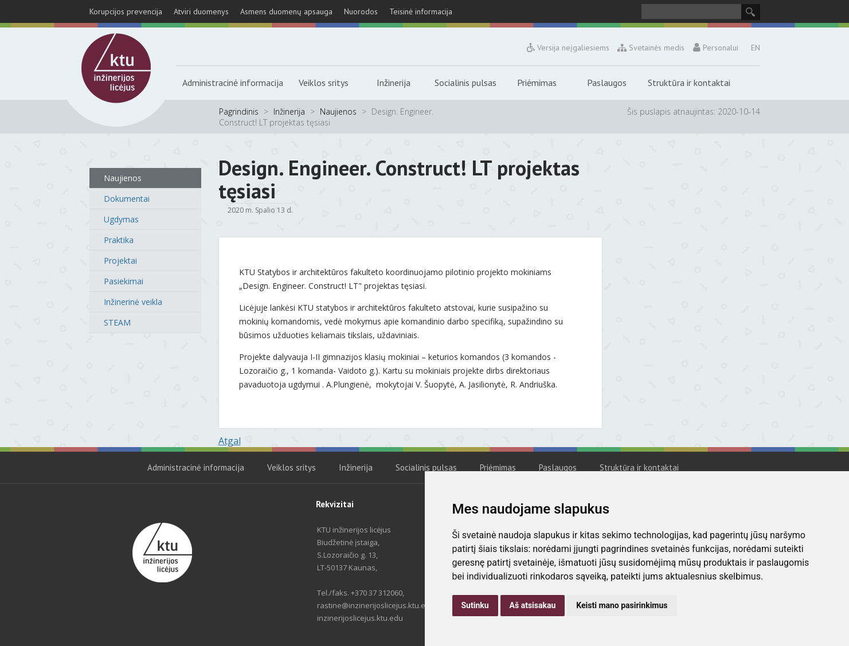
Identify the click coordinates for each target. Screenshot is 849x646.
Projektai (120, 260)
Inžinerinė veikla (133, 301)
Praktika (119, 239)
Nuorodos (361, 11)
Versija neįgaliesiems (568, 47)
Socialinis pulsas (465, 82)
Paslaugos (607, 82)
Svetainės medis (651, 47)
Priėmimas (537, 82)
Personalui (715, 47)
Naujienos (338, 111)
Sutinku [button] (475, 605)
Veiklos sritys (324, 82)
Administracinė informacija (232, 82)
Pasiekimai (123, 281)
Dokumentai (127, 198)
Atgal (229, 440)
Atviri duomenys (201, 11)
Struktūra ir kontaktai (689, 82)
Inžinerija (393, 82)
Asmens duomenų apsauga (286, 11)
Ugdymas (121, 219)
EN (755, 47)
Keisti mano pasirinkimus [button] (621, 605)
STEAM (117, 322)
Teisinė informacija (420, 11)
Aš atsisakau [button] (533, 605)
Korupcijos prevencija (125, 11)
